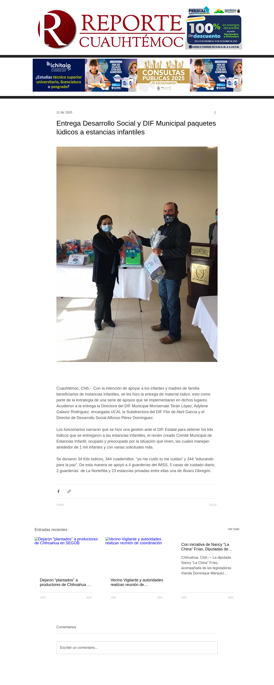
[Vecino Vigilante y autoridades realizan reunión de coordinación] (137, 555)
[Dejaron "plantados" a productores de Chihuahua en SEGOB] (66, 555)
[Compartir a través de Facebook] (58, 491)
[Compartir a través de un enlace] (69, 491)
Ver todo (233, 529)
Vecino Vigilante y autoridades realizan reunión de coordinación (137, 582)
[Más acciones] (215, 112)
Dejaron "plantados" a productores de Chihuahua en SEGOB (65, 582)
